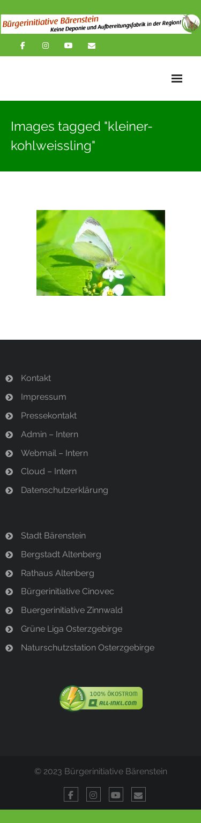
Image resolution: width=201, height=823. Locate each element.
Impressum (43, 397)
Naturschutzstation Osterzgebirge (87, 647)
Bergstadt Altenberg (61, 554)
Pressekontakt (49, 415)
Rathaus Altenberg (57, 573)
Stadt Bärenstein (53, 535)
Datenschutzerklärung (64, 490)
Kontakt (36, 378)
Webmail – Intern (54, 453)
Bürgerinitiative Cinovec (67, 591)
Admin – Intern (49, 434)
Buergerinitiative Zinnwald (72, 610)
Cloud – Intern (49, 471)
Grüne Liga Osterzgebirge (71, 629)
